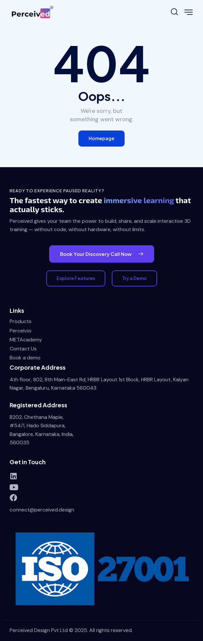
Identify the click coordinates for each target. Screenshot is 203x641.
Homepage (101, 138)
